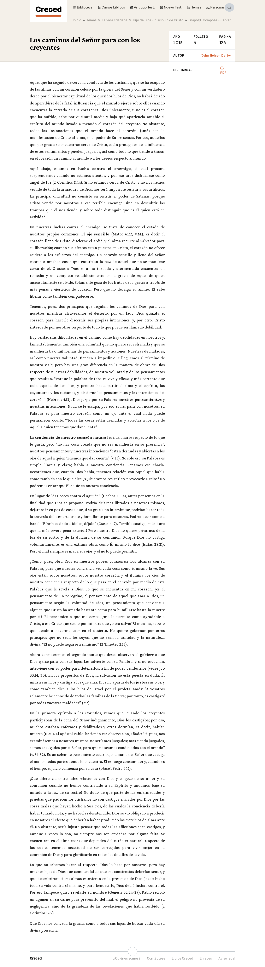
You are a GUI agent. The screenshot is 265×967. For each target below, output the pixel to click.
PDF (223, 70)
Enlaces (206, 958)
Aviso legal (226, 958)
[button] (229, 7)
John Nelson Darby (216, 55)
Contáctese (156, 958)
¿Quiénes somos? (126, 958)
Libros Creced (182, 958)
